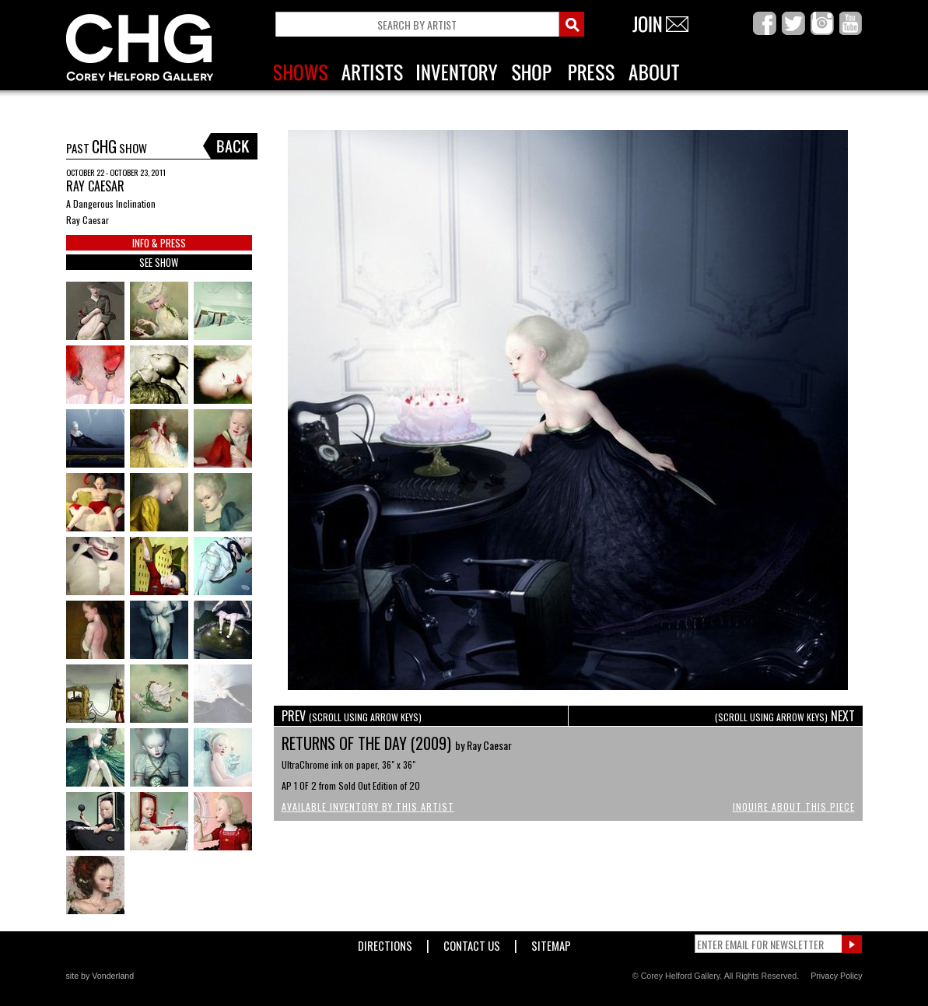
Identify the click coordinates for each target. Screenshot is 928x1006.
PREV (352, 715)
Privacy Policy (836, 975)
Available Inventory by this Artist (368, 806)
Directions (385, 943)
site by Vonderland (100, 975)
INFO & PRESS (159, 243)
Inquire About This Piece (794, 806)
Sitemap (551, 943)
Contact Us (471, 943)
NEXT (785, 715)
